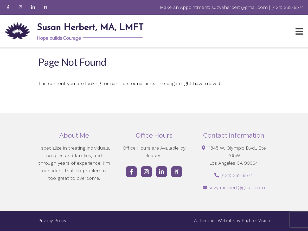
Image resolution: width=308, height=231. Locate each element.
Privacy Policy (52, 220)
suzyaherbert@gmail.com (237, 187)
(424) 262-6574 (237, 175)
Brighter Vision (256, 220)
